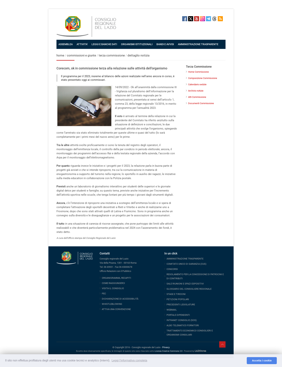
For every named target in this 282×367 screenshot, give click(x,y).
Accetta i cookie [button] (262, 360)
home (60, 55)
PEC (104, 293)
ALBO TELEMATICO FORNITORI (183, 325)
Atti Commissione (197, 97)
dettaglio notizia (138, 55)
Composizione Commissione (202, 78)
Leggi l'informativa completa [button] (129, 360)
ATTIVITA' (82, 44)
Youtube (196, 18)
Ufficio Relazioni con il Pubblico (115, 271)
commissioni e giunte (81, 55)
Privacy (166, 347)
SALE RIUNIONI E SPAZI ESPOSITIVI (185, 283)
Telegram (208, 18)
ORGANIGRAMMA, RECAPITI (116, 278)
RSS (220, 18)
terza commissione (112, 55)
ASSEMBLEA (65, 44)
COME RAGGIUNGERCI (113, 283)
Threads (214, 18)
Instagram (202, 18)
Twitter (190, 18)
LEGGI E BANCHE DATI (104, 44)
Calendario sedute (197, 84)
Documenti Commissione (201, 103)
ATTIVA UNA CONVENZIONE (116, 309)
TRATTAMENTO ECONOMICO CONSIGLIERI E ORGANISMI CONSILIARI (190, 332)
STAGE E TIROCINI (176, 294)
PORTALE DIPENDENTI (178, 315)
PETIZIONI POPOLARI (178, 299)
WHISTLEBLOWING (112, 304)
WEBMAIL (172, 309)
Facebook (184, 18)
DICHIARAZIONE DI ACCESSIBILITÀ (120, 298)
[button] (243, 360)
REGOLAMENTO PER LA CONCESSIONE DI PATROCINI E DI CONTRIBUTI (195, 276)
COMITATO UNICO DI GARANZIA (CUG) (186, 264)
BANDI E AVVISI (165, 44)
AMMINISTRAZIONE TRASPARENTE (198, 44)
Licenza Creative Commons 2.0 (168, 351)
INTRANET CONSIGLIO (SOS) (182, 320)
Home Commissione (198, 71)
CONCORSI (172, 269)
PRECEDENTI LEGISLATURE (181, 304)
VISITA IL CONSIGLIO (113, 288)
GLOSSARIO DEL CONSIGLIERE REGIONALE (189, 289)
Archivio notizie (195, 90)
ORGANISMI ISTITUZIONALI (137, 44)
